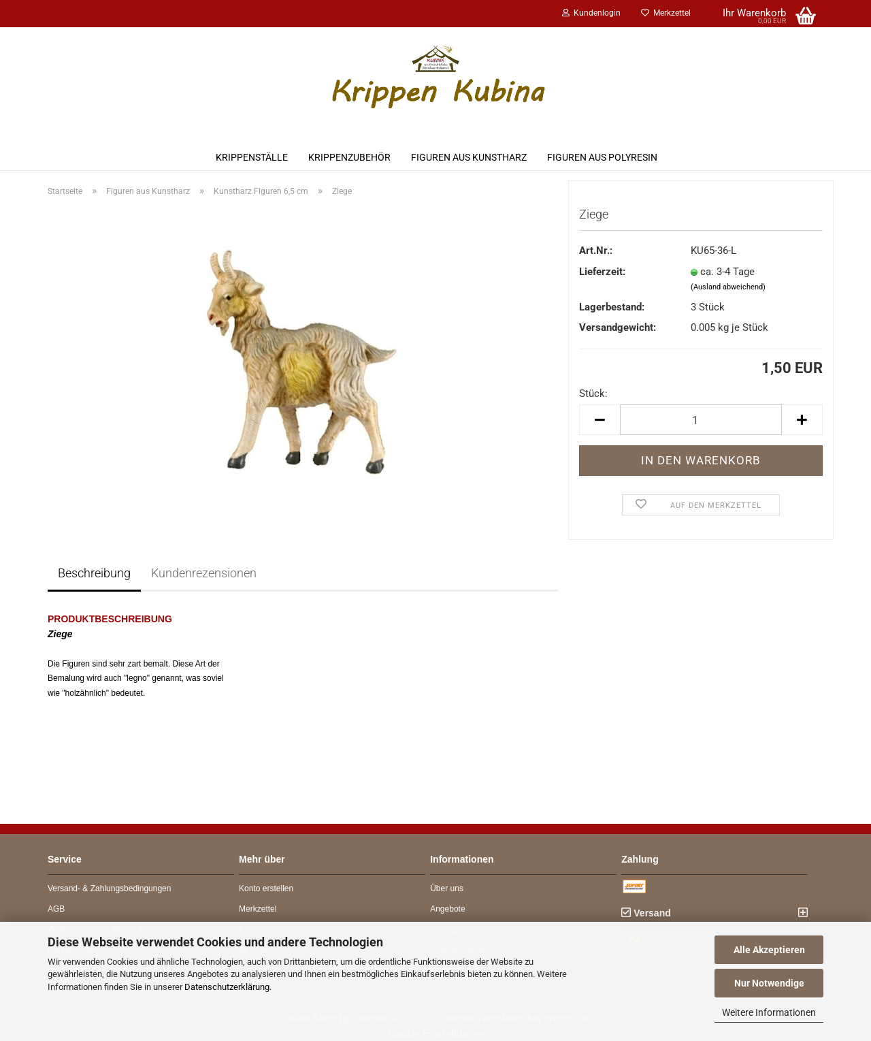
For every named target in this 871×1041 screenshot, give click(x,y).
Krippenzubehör (349, 157)
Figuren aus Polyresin (602, 157)
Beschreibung (94, 573)
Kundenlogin (591, 13)
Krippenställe (252, 157)
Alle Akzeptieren (769, 949)
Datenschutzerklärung (226, 987)
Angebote (447, 909)
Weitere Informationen (769, 1012)
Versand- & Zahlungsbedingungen (109, 888)
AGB (56, 909)
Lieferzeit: (602, 272)
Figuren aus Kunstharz (469, 157)
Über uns (446, 888)
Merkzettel (666, 13)
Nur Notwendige (769, 983)
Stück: (593, 393)
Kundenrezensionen (204, 573)
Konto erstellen (266, 888)
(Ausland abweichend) (728, 287)
